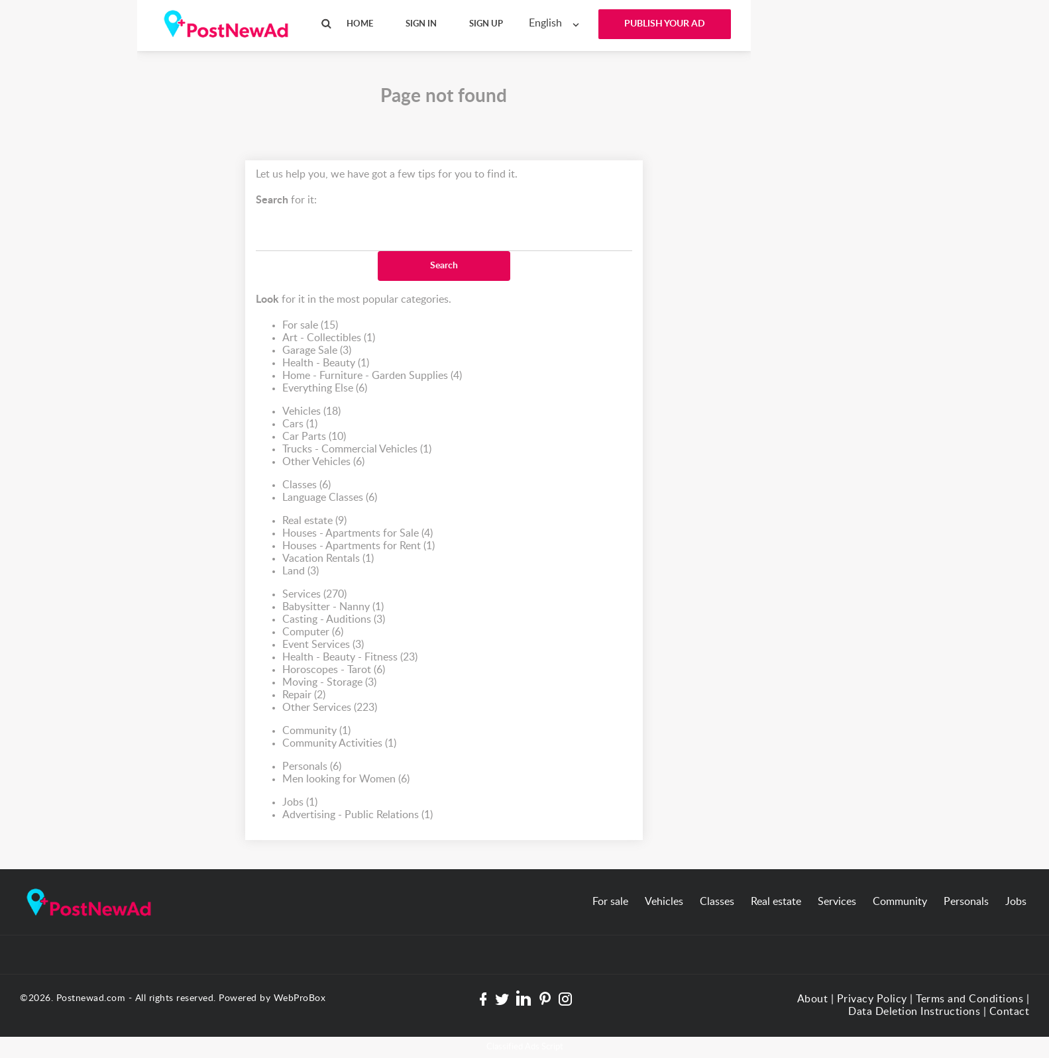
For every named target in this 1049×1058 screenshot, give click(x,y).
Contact (1009, 1011)
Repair (303, 695)
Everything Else (324, 388)
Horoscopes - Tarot (333, 670)
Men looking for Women (346, 779)
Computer (312, 632)
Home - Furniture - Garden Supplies (372, 376)
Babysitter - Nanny (333, 607)
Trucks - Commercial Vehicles (356, 449)
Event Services (323, 645)
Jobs (299, 802)
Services (314, 594)
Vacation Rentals (328, 559)
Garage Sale (316, 350)
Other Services (329, 708)
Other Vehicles (323, 462)
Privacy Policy (872, 999)
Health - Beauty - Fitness (349, 657)
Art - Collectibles (328, 338)
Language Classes (329, 498)
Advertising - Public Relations (357, 815)
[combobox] (557, 23)
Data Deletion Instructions (914, 1011)
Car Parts (314, 437)
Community (316, 731)
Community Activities (339, 743)
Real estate (314, 521)
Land (300, 571)
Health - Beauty (325, 363)
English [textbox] (545, 23)
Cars (299, 424)
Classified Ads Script (524, 1047)
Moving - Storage (329, 682)
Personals (311, 767)
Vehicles (311, 411)
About (812, 999)
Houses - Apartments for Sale (357, 533)
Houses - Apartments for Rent (358, 546)
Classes (306, 485)
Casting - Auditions (333, 619)
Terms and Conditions (969, 999)
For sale (310, 325)
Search (444, 265)
